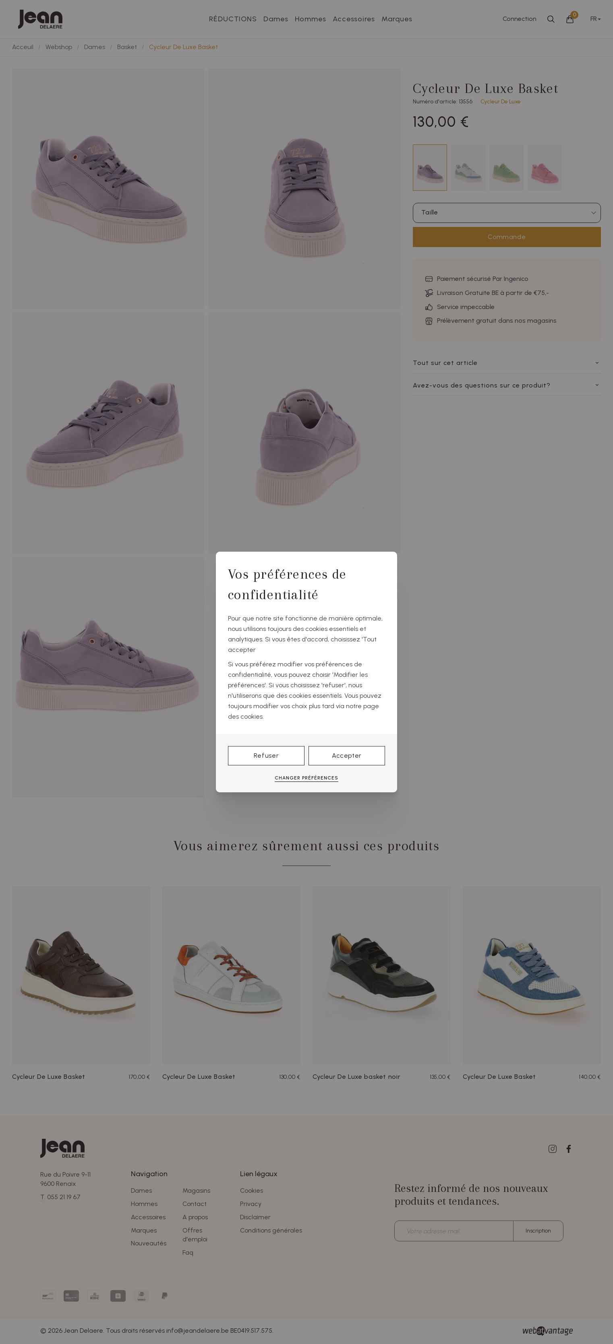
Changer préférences (306, 778)
